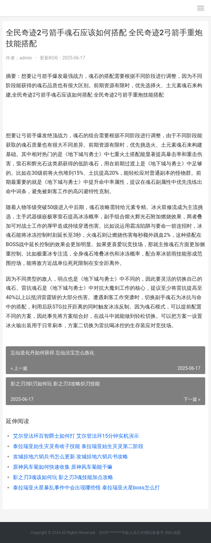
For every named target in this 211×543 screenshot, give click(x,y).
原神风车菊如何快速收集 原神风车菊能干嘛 (62, 467)
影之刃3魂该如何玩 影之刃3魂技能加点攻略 (63, 477)
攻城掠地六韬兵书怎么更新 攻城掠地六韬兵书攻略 (70, 457)
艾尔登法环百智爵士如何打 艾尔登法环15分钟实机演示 (76, 436)
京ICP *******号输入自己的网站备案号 (131, 532)
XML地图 (172, 532)
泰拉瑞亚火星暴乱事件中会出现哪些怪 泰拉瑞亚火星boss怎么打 (86, 488)
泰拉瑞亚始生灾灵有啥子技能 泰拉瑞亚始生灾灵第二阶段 (78, 446)
